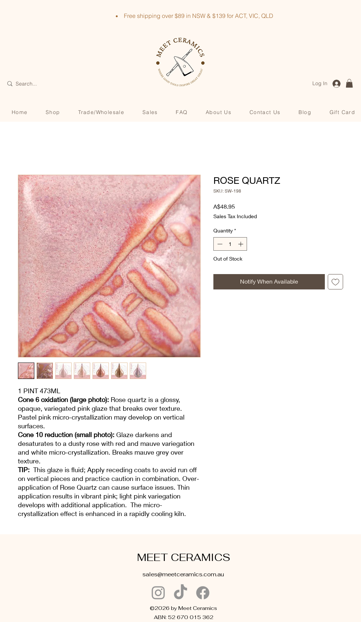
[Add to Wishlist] (335, 281)
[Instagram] (158, 593)
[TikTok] (180, 593)
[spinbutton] (230, 244)
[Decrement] (219, 244)
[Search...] (41, 83)
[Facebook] (203, 593)
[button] (349, 83)
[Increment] (241, 244)
